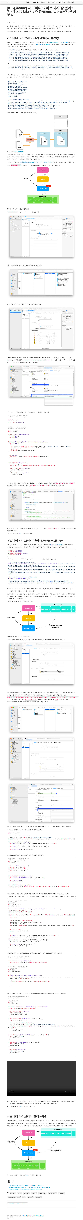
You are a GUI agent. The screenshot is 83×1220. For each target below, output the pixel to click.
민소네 (10, 2)
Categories (36, 2)
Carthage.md (64, 42)
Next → (25, 1203)
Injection (61, 1193)
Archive (28, 2)
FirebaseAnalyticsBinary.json (43, 44)
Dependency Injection (14, 1197)
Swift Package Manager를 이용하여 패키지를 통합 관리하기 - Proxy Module (29, 1187)
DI (24, 1197)
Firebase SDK (54, 42)
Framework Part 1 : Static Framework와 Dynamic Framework (25, 1189)
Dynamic (26, 1193)
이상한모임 (62, 2)
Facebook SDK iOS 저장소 (57, 544)
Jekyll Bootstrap (27, 1216)
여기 (20, 533)
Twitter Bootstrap (38, 1216)
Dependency (52, 1193)
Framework (42, 1193)
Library (34, 1193)
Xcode (12, 1193)
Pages (43, 2)
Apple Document (18, 151)
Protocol (30, 1197)
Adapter (38, 1197)
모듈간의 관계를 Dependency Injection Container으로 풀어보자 (26, 1185)
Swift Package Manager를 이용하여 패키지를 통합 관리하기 (36, 162)
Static (19, 1193)
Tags (48, 2)
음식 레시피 (71, 2)
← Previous (11, 1203)
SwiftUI (54, 2)
